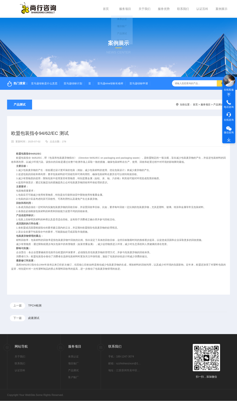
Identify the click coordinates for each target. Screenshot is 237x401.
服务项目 (125, 8)
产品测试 (20, 103)
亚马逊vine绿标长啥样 (110, 81)
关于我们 (144, 8)
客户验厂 (73, 377)
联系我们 (183, 8)
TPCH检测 (37, 304)
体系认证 (73, 356)
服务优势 (164, 8)
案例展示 (221, 8)
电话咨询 (229, 107)
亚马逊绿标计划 (73, 81)
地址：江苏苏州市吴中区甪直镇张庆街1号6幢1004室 (124, 370)
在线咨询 (229, 119)
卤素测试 (35, 317)
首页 (106, 8)
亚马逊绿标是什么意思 (44, 81)
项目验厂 (73, 363)
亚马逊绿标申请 (139, 81)
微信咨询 (229, 132)
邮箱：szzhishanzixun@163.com (124, 363)
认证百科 (202, 8)
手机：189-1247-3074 (121, 356)
